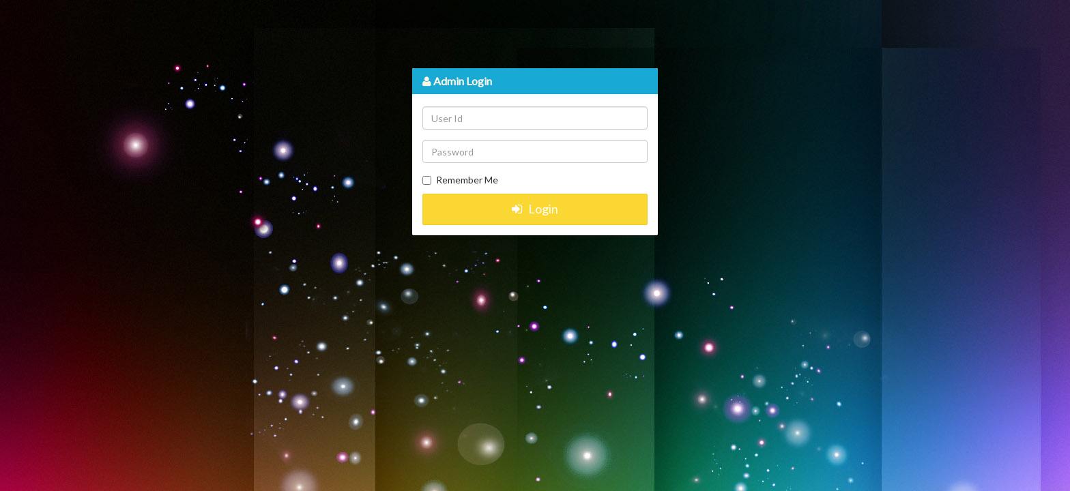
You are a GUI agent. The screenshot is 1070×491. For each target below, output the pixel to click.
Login (535, 208)
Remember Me (467, 179)
